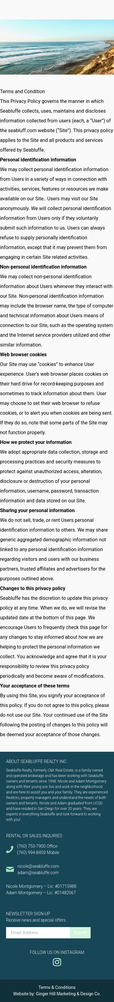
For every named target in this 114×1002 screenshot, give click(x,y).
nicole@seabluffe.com (38, 866)
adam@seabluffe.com (38, 872)
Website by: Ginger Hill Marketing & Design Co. (57, 993)
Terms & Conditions (56, 987)
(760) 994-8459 (31, 852)
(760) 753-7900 (31, 846)
